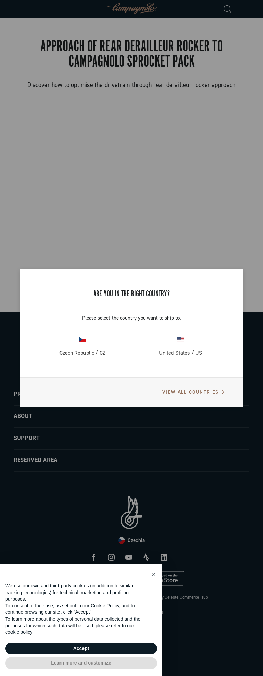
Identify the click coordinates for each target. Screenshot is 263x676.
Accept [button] (81, 648)
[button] (153, 574)
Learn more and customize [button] (81, 663)
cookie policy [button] (18, 632)
